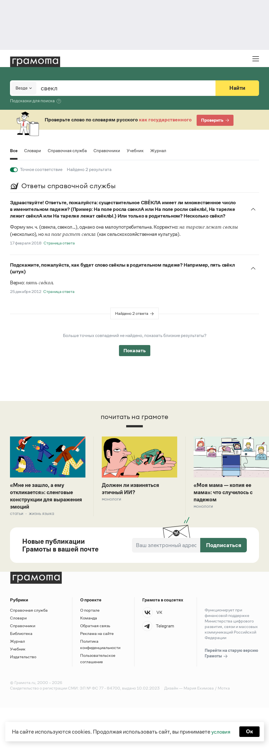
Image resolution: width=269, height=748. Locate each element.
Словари (33, 150)
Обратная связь (95, 626)
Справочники (108, 150)
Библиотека (21, 634)
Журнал (160, 150)
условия (220, 731)
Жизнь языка (41, 514)
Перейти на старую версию (231, 654)
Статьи (16, 514)
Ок (250, 731)
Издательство (23, 657)
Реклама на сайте (97, 634)
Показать (134, 350)
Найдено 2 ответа (131, 313)
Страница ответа (59, 243)
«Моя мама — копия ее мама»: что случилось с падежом (225, 492)
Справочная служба (68, 150)
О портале (90, 611)
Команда (88, 619)
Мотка (224, 689)
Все (14, 150)
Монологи (111, 499)
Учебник (136, 150)
